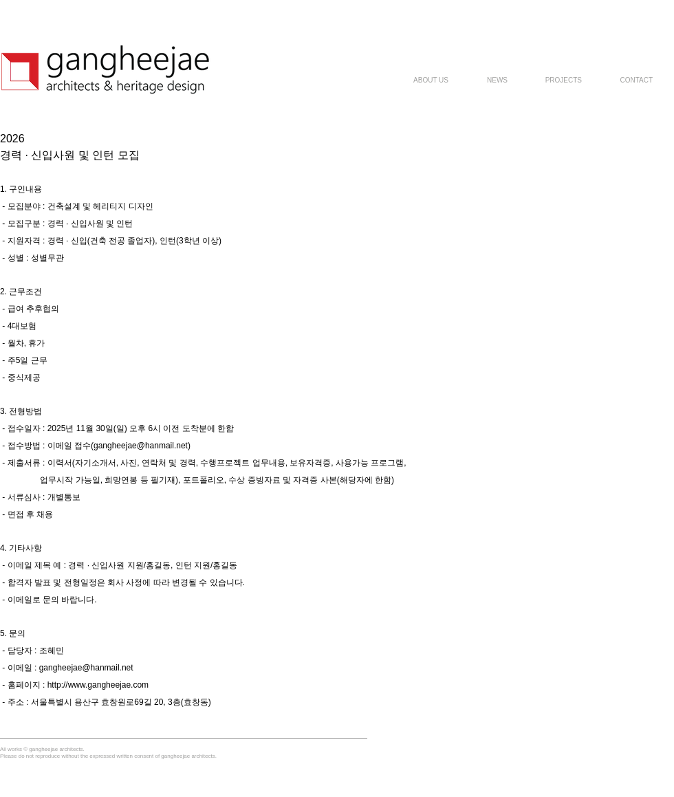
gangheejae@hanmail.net (141, 445)
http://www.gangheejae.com (98, 685)
